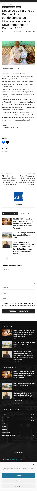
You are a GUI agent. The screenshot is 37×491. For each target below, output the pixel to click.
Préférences (18, 486)
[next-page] (6, 258)
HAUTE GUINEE (11, 7)
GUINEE (10, 4)
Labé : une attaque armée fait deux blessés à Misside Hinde (24, 235)
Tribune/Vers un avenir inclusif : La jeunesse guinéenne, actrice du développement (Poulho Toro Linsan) (27, 180)
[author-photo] (18, 201)
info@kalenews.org (16, 459)
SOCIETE (18, 7)
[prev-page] (3, 258)
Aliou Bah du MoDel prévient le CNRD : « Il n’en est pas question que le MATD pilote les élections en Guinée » (9, 180)
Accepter (18, 475)
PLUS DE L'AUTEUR (25, 214)
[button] (34, 464)
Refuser (18, 481)
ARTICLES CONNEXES (10, 214)
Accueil (4, 4)
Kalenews (6, 31)
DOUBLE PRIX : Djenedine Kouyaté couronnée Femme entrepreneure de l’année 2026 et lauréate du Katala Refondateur (23, 223)
